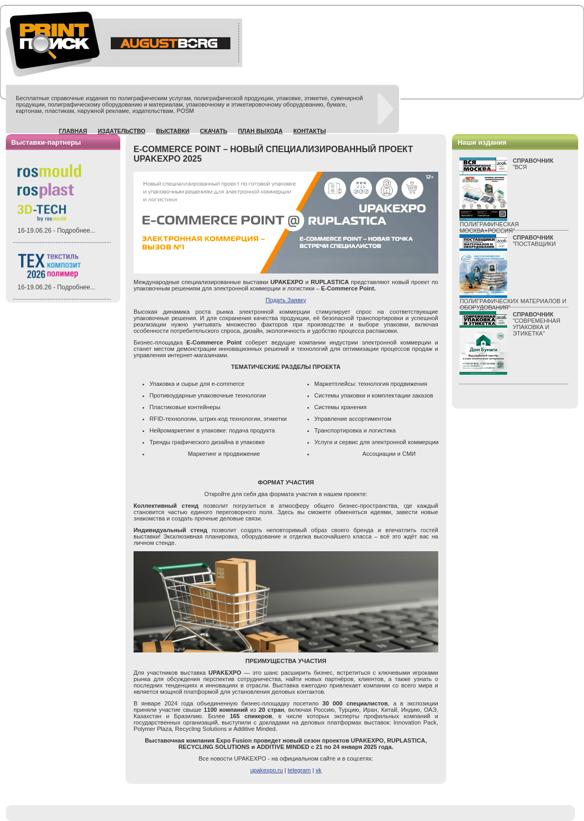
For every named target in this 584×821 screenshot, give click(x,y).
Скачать (213, 131)
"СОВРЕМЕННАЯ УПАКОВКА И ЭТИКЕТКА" (536, 324)
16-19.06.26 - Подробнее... (56, 230)
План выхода (260, 131)
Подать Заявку (286, 300)
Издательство (121, 131)
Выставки (172, 131)
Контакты (309, 131)
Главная (73, 131)
